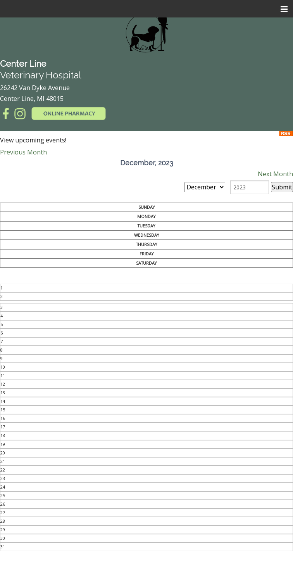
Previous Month (23, 152)
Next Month (275, 174)
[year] (249, 187)
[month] (204, 187)
